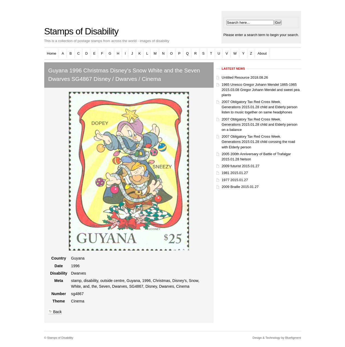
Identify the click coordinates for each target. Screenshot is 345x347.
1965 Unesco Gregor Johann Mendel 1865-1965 (259, 85)
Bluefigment (293, 337)
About (262, 53)
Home (51, 53)
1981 (225, 173)
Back (55, 312)
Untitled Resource (236, 77)
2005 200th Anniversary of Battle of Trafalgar (256, 154)
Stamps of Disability (81, 31)
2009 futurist (231, 166)
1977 (225, 180)
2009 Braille (231, 187)
